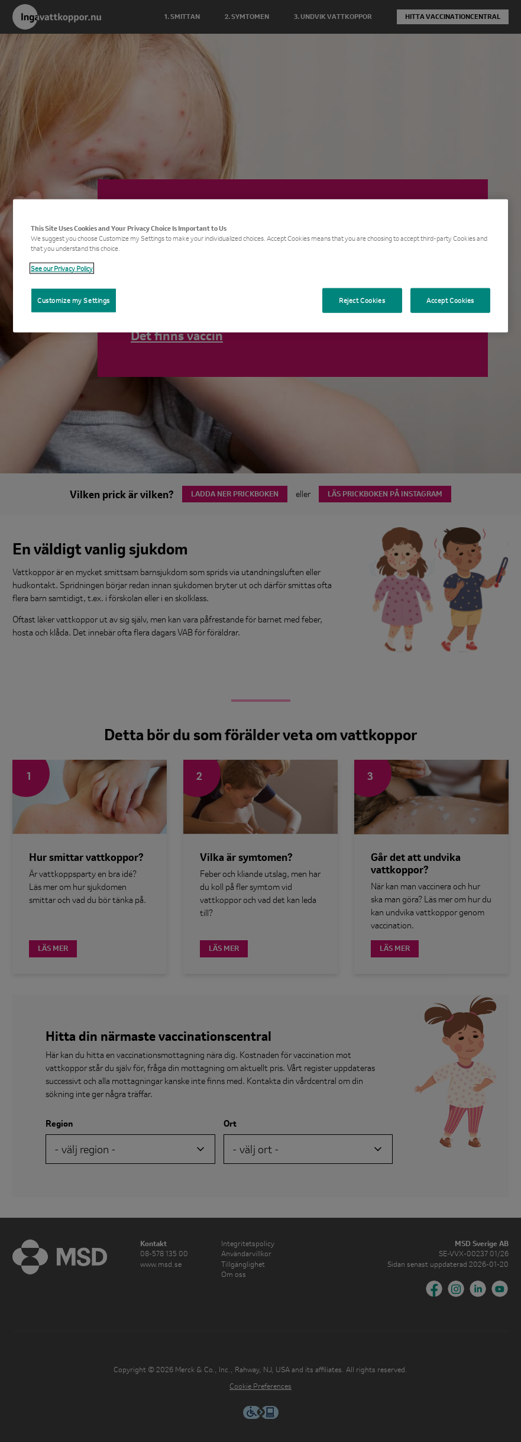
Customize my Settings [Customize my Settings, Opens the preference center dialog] (73, 300)
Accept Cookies (450, 300)
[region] (260, 265)
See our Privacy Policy (62, 268)
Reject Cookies (362, 300)
